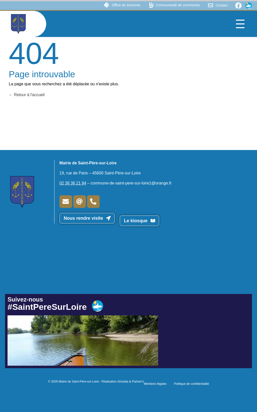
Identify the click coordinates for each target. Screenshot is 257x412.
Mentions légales (155, 384)
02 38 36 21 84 (72, 183)
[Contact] (210, 5)
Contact (222, 5)
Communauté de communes (178, 5)
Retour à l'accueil (27, 95)
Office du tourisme (126, 5)
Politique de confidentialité (191, 384)
